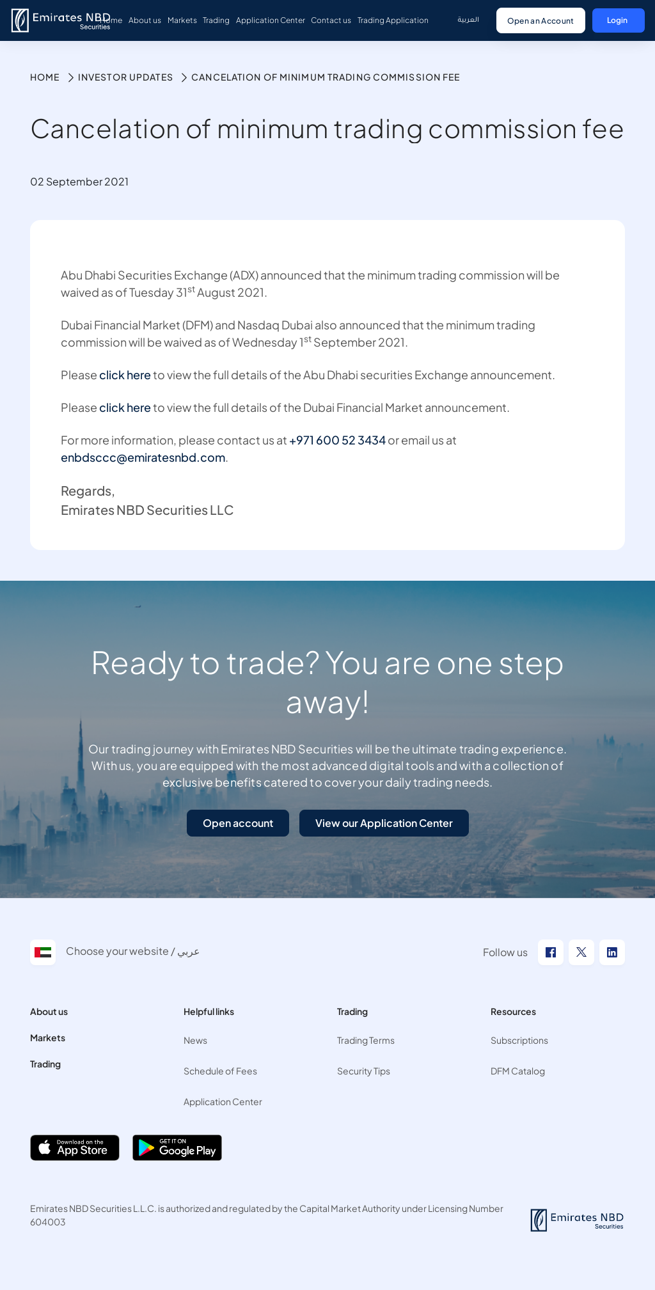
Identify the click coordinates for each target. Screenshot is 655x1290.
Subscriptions (519, 1040)
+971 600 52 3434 (337, 439)
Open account (238, 823)
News (195, 1040)
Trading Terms (366, 1040)
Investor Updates (125, 77)
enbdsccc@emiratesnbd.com (143, 457)
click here (125, 374)
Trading (45, 1063)
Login (617, 20)
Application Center (223, 1101)
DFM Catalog (518, 1070)
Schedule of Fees (220, 1070)
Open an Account (540, 21)
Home (44, 77)
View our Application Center (384, 823)
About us (49, 1011)
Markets (47, 1037)
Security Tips (363, 1070)
